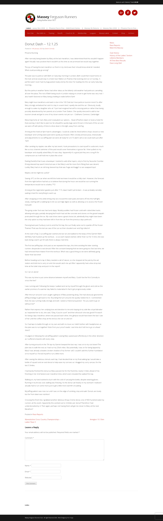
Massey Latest (104, 33)
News (112, 43)
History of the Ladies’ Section (121, 55)
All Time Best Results (118, 60)
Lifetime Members (117, 58)
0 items (127, 2)
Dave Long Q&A (116, 63)
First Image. (70, 518)
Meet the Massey (116, 48)
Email (27, 471)
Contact (115, 33)
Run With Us (41, 33)
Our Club (30, 33)
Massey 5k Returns (92, 28)
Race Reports (38, 414)
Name (28, 465)
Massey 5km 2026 (38, 28)
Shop (123, 33)
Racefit (60, 33)
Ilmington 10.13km (97, 419)
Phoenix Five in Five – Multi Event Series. (65, 28)
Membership (82, 33)
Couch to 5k (70, 33)
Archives (131, 33)
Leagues (93, 33)
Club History (114, 53)
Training (51, 33)
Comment (29, 438)
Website (28, 477)
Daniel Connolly (49, 49)
